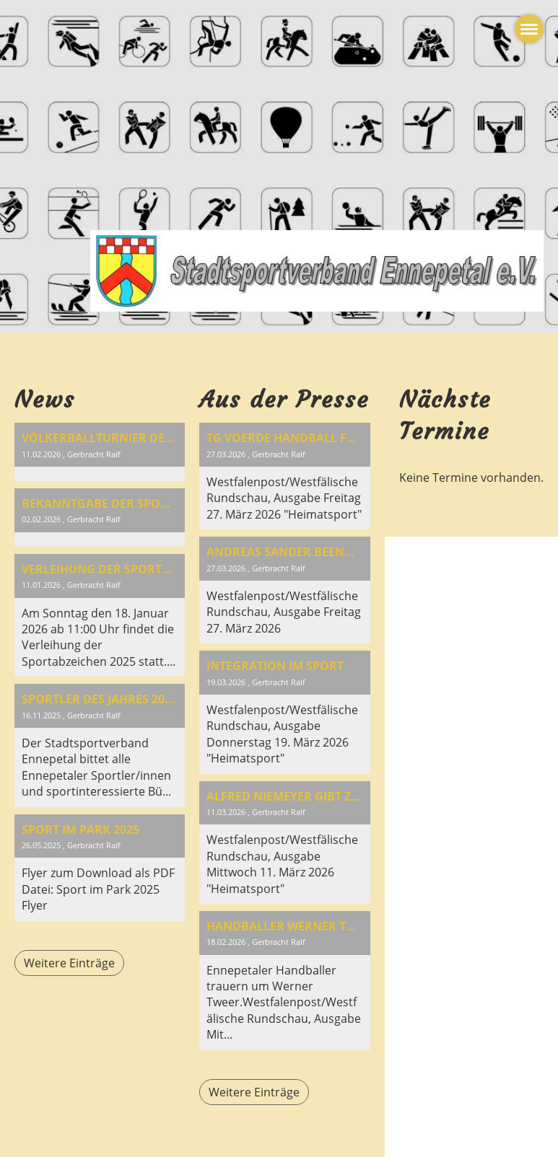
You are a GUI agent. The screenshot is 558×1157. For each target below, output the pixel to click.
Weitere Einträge (69, 963)
